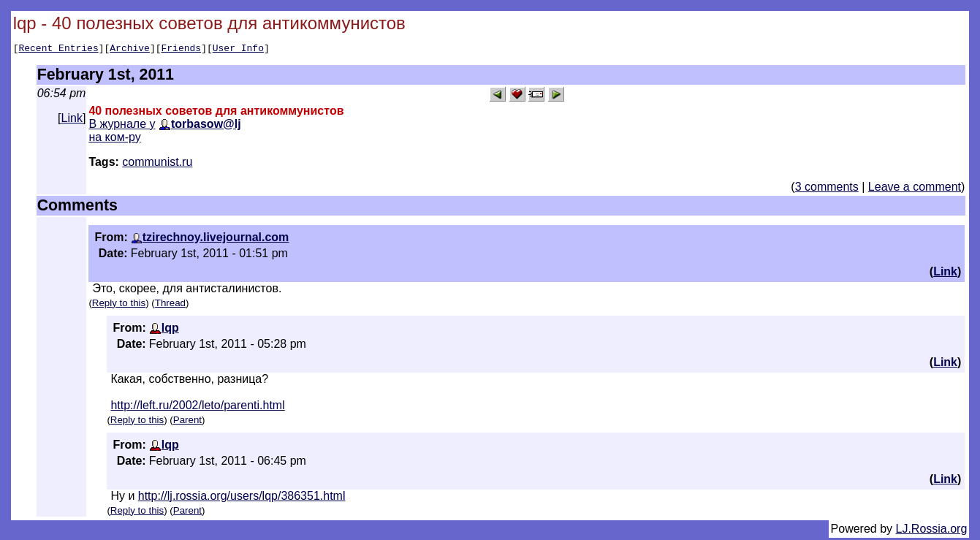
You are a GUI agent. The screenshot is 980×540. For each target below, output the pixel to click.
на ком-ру (114, 139)
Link (72, 120)
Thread (170, 305)
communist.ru (157, 164)
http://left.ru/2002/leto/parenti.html (197, 407)
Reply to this (118, 305)
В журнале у (121, 126)
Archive (130, 49)
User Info (238, 49)
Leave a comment (914, 189)
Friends (182, 49)
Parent (187, 422)
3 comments (827, 189)
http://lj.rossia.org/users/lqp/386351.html (242, 498)
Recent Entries (58, 49)
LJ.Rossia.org (932, 531)
